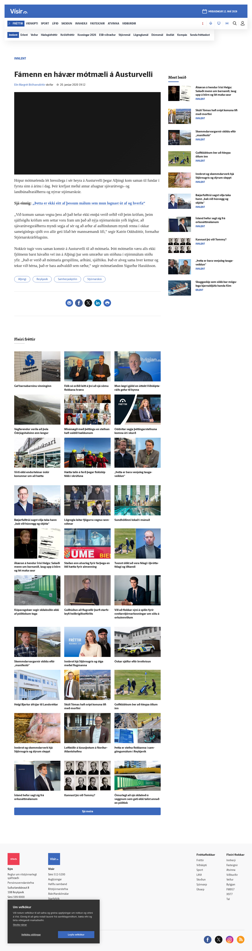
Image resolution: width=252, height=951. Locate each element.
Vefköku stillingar (31, 934)
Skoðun (201, 879)
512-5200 (59, 874)
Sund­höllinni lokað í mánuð (132, 520)
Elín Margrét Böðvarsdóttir (29, 85)
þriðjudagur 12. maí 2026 (222, 11)
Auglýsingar (55, 879)
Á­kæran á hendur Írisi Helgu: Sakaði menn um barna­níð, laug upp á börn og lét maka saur (37, 567)
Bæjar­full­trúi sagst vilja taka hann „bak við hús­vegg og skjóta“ (213, 199)
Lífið (199, 875)
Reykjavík (42, 279)
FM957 (230, 889)
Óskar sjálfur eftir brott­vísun (132, 661)
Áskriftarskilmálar (58, 894)
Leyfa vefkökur (76, 934)
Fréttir (200, 860)
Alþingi (22, 279)
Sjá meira (87, 811)
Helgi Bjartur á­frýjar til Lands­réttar (36, 704)
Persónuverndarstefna (21, 883)
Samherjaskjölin (67, 279)
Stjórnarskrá (94, 279)
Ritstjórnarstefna (58, 889)
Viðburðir (232, 875)
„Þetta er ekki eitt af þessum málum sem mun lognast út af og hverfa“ (89, 203)
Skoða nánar (20, 924)
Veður (229, 879)
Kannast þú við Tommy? (79, 795)
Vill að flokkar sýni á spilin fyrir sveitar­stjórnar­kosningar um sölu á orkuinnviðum (136, 614)
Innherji (231, 860)
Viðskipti (201, 865)
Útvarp (200, 889)
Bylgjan (230, 884)
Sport (199, 870)
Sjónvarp (201, 884)
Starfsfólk (53, 899)
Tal (228, 899)
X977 (229, 894)
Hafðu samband (57, 884)
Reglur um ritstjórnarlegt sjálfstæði (22, 876)
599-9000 (19, 897)
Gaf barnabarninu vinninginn (32, 386)
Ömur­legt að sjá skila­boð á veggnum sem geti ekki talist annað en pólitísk (136, 799)
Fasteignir (232, 865)
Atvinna (230, 870)
